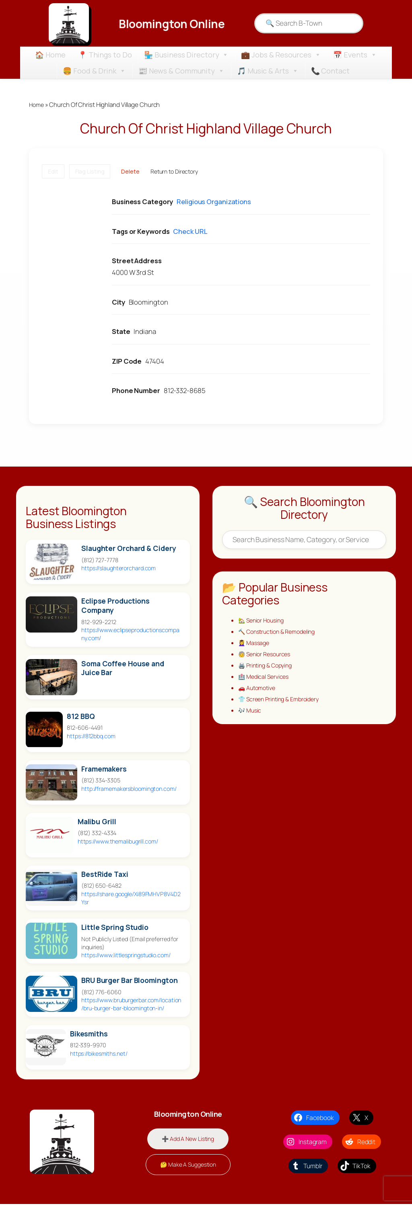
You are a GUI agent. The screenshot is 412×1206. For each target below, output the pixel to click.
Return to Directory (174, 172)
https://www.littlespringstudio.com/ (126, 955)
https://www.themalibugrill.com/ (118, 842)
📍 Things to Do (105, 54)
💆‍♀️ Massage (255, 645)
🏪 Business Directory (186, 55)
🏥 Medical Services (265, 680)
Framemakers (104, 769)
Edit (53, 172)
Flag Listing (90, 172)
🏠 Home (50, 54)
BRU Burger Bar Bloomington (129, 980)
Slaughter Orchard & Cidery (128, 549)
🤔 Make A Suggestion (188, 1166)
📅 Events (355, 55)
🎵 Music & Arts (268, 71)
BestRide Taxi (104, 874)
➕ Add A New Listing (188, 1140)
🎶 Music (250, 716)
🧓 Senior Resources (266, 657)
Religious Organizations (214, 202)
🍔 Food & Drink (94, 71)
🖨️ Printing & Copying (267, 668)
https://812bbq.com (91, 736)
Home (37, 105)
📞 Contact (330, 71)
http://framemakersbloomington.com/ (129, 789)
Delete (130, 172)
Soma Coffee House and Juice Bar (122, 668)
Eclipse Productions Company (115, 606)
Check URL (190, 231)
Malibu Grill (97, 822)
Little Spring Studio (114, 927)
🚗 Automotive (259, 692)
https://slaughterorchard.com (118, 569)
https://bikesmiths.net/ (99, 1054)
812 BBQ (81, 716)
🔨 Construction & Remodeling (280, 633)
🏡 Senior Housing (263, 621)
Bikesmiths (89, 1034)
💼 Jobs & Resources (281, 55)
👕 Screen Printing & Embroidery (282, 704)
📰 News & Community (181, 71)
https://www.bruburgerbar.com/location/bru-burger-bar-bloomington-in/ (131, 1004)
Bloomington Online (171, 23)
